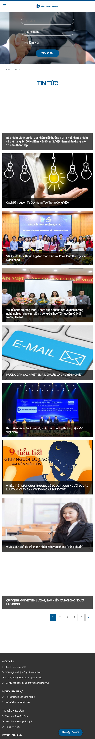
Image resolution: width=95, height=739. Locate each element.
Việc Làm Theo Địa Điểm (16, 716)
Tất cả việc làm (12, 727)
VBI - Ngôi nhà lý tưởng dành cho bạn (23, 672)
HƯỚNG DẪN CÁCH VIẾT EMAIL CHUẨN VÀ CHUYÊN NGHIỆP (44, 374)
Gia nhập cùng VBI (70, 732)
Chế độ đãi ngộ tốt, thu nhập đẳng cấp (23, 677)
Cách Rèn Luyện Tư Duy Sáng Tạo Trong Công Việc (37, 202)
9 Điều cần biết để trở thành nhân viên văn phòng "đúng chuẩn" (44, 546)
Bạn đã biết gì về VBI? (15, 667)
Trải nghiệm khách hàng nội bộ (20, 697)
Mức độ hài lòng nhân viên (18, 702)
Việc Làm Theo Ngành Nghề (18, 721)
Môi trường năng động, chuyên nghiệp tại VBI (27, 683)
